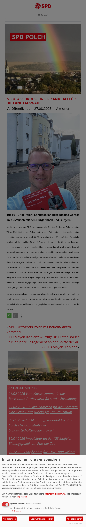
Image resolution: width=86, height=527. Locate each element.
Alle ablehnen (9, 518)
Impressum (22, 496)
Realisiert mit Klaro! (76, 524)
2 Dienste (15, 511)
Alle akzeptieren (74, 518)
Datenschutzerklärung (54, 493)
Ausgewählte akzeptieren (41, 518)
